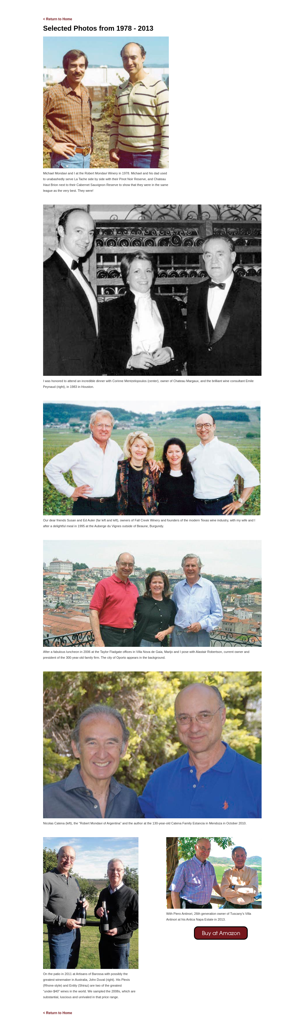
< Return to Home (57, 19)
